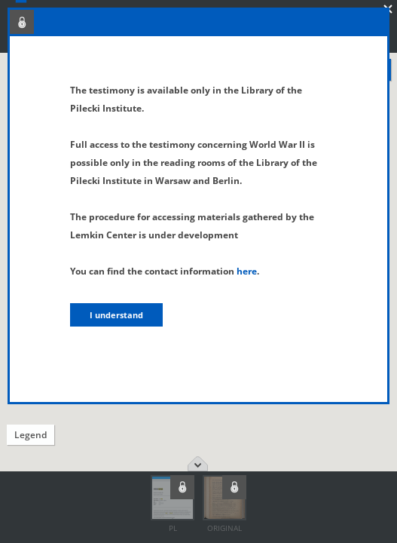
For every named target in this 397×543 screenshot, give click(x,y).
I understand (116, 315)
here (247, 271)
